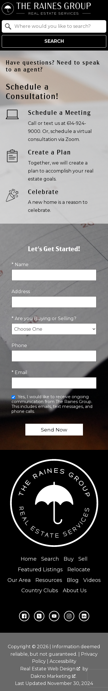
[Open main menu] (99, 9)
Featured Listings (40, 569)
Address (21, 291)
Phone (19, 345)
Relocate (78, 569)
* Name (20, 264)
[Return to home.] (46, 9)
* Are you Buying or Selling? (44, 318)
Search (54, 41)
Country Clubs (39, 590)
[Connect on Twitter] (39, 616)
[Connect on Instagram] (69, 616)
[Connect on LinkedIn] (84, 616)
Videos (92, 580)
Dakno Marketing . (53, 676)
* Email (19, 372)
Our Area (19, 580)
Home (29, 559)
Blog (73, 580)
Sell (83, 559)
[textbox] (57, 26)
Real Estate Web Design (50, 668)
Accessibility (63, 661)
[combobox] (54, 26)
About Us (75, 590)
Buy (69, 559)
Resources (48, 580)
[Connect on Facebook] (24, 616)
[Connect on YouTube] (54, 616)
